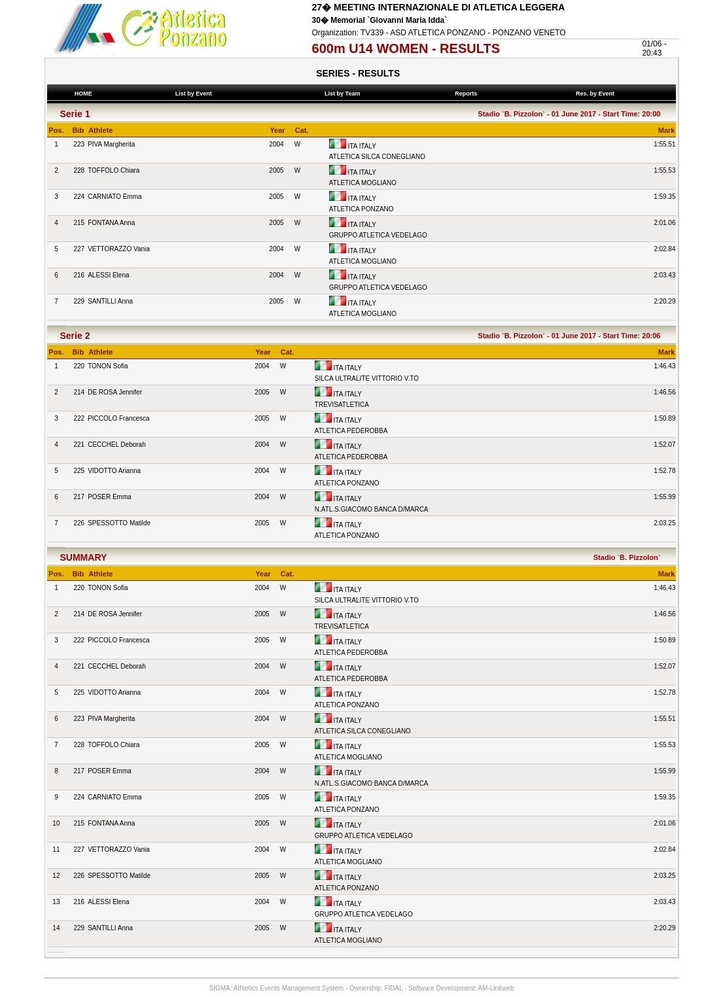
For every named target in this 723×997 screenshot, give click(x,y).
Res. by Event (597, 93)
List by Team (344, 93)
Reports (467, 93)
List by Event (195, 93)
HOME (83, 93)
